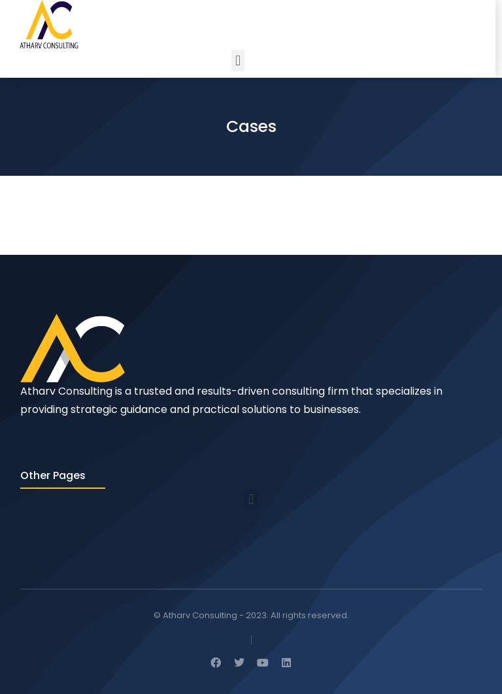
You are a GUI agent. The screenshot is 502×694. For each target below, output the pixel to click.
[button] (237, 60)
